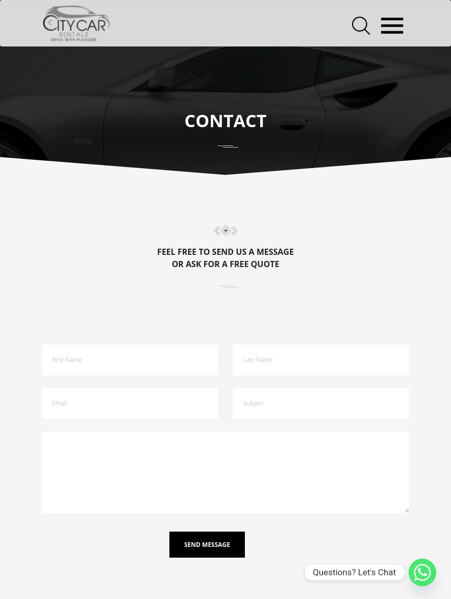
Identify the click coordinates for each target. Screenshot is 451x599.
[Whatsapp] (422, 572)
